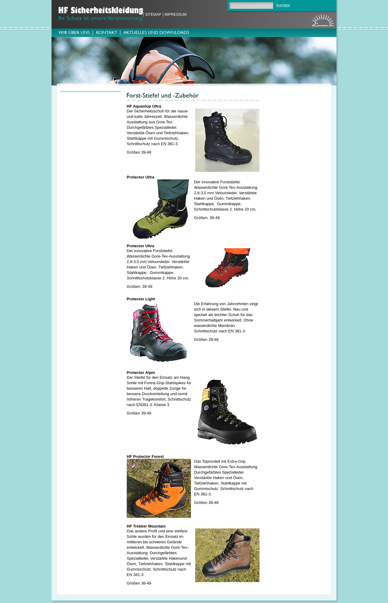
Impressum (176, 14)
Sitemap (153, 14)
